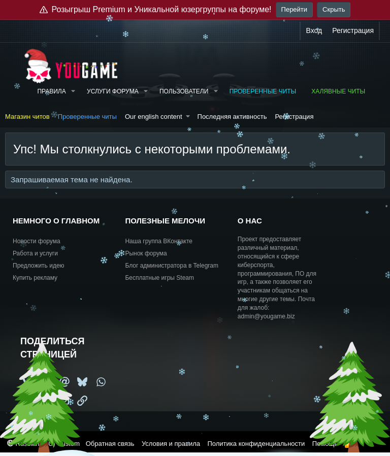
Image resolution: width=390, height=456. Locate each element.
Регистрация (294, 116)
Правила (51, 91)
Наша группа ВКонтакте (158, 241)
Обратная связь (110, 443)
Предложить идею (38, 265)
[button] (73, 91)
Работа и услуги (35, 253)
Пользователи (183, 91)
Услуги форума (113, 91)
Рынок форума (146, 253)
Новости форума (36, 241)
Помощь (325, 443)
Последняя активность (232, 116)
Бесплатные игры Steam (159, 277)
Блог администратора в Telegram (171, 265)
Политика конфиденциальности (256, 443)
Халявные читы (338, 91)
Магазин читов (27, 116)
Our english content (153, 116)
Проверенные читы (263, 91)
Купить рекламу (35, 277)
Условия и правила (171, 443)
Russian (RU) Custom (43, 443)
